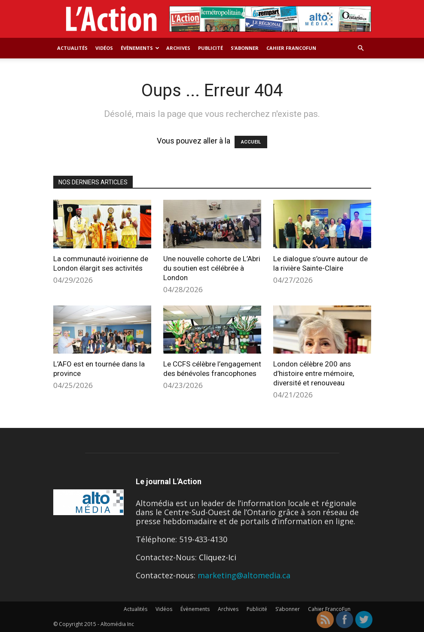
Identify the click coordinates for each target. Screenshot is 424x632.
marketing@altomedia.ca (244, 575)
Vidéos (104, 48)
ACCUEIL (251, 142)
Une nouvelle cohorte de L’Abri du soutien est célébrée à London (211, 268)
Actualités (72, 48)
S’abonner (245, 48)
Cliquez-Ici (217, 557)
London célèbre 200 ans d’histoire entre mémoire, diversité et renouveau (313, 373)
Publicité (210, 48)
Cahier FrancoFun (291, 48)
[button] (361, 48)
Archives (178, 48)
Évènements (140, 48)
